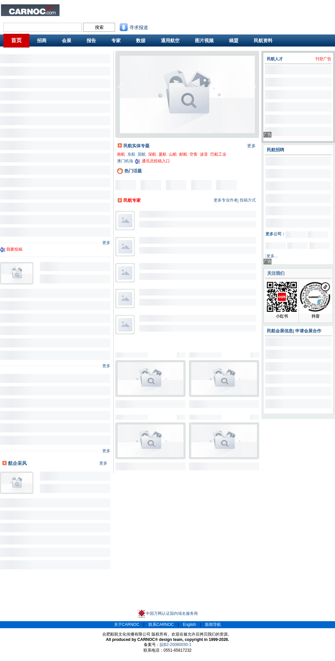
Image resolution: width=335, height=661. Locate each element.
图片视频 (204, 40)
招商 (41, 40)
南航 (121, 154)
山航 (173, 154)
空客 (194, 154)
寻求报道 (134, 27)
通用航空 (170, 40)
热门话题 (129, 170)
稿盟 (233, 40)
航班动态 (165, 14)
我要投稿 (14, 249)
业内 (70, 8)
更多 (106, 242)
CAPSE (113, 14)
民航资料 (165, 8)
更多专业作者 (226, 200)
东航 (131, 154)
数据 (140, 40)
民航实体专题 (136, 145)
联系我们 (191, 8)
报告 (91, 40)
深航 (152, 154)
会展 (66, 40)
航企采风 (17, 463)
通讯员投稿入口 (156, 161)
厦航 (162, 154)
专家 (116, 40)
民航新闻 (89, 8)
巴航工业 (218, 154)
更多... (272, 256)
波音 (204, 154)
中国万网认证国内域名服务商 (167, 613)
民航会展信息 (280, 330)
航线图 (138, 14)
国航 (142, 154)
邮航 (183, 154)
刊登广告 (323, 59)
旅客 (70, 14)
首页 (16, 40)
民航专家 (132, 200)
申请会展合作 (308, 330)
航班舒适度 (91, 14)
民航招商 (140, 8)
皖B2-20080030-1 (176, 644)
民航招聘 (115, 8)
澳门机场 (125, 161)
